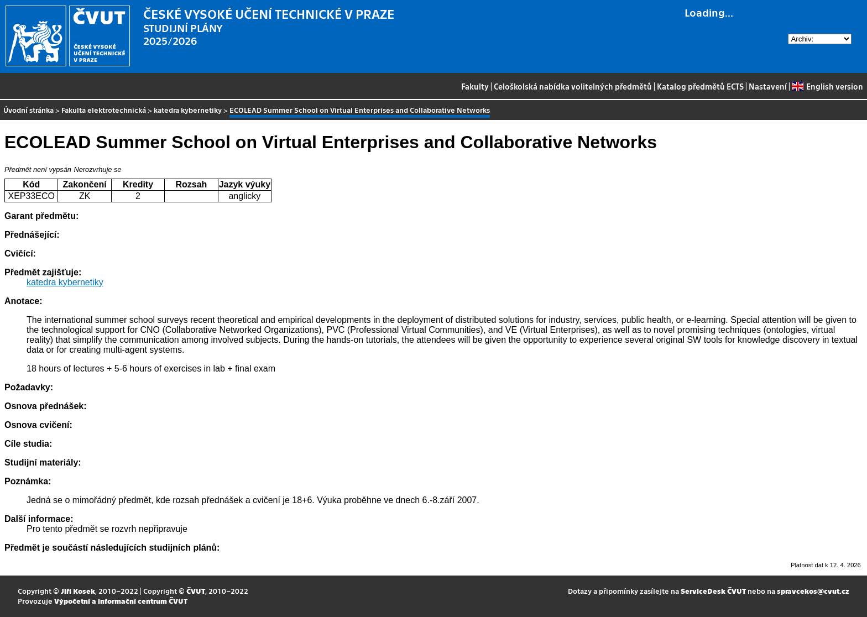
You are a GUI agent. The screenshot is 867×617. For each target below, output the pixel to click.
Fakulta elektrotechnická (103, 110)
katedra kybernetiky (188, 110)
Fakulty (475, 86)
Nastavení (768, 86)
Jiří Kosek (78, 591)
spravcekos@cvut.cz (813, 591)
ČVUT (195, 591)
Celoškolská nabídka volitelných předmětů (573, 86)
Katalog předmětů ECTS (700, 86)
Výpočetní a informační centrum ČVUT (120, 601)
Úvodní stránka (28, 110)
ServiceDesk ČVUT (713, 591)
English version (827, 86)
